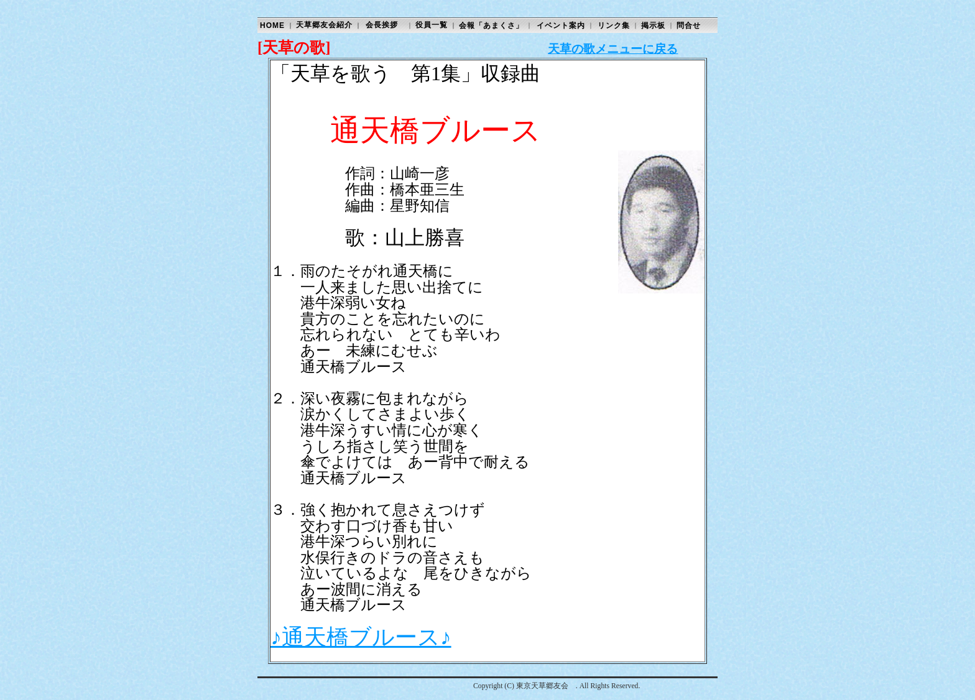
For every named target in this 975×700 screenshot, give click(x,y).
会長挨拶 (382, 25)
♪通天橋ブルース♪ (360, 637)
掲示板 (653, 25)
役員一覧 (431, 25)
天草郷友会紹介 (324, 25)
